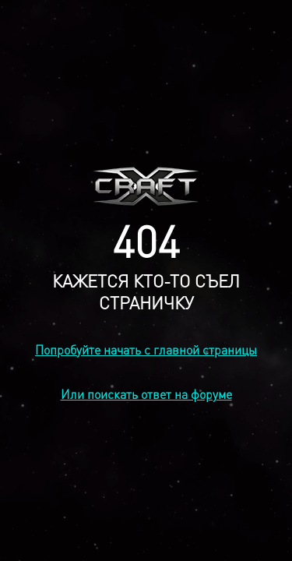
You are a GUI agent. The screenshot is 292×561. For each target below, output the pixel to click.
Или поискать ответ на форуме (146, 394)
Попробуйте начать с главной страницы (146, 349)
